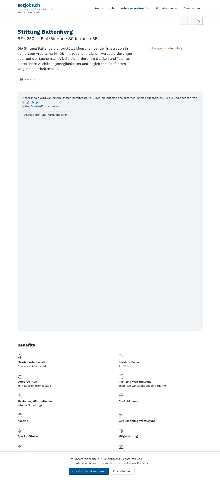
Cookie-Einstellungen (44, 106)
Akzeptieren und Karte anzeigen (46, 114)
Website (27, 79)
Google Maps (30, 102)
